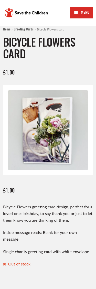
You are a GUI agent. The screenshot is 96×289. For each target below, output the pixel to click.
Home (6, 29)
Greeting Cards (24, 29)
